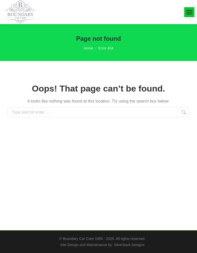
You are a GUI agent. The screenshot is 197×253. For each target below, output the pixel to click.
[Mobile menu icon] (189, 12)
